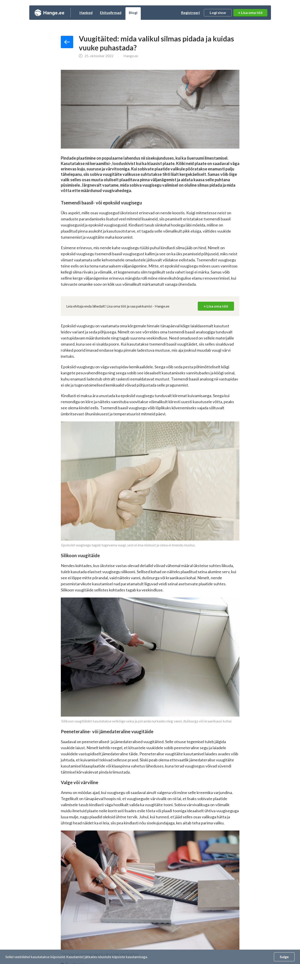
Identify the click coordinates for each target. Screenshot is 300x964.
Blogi (133, 12)
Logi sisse (218, 12)
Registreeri (190, 12)
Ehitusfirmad (110, 12)
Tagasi (67, 42)
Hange (49, 12)
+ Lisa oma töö (250, 12)
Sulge (284, 957)
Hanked (86, 12)
